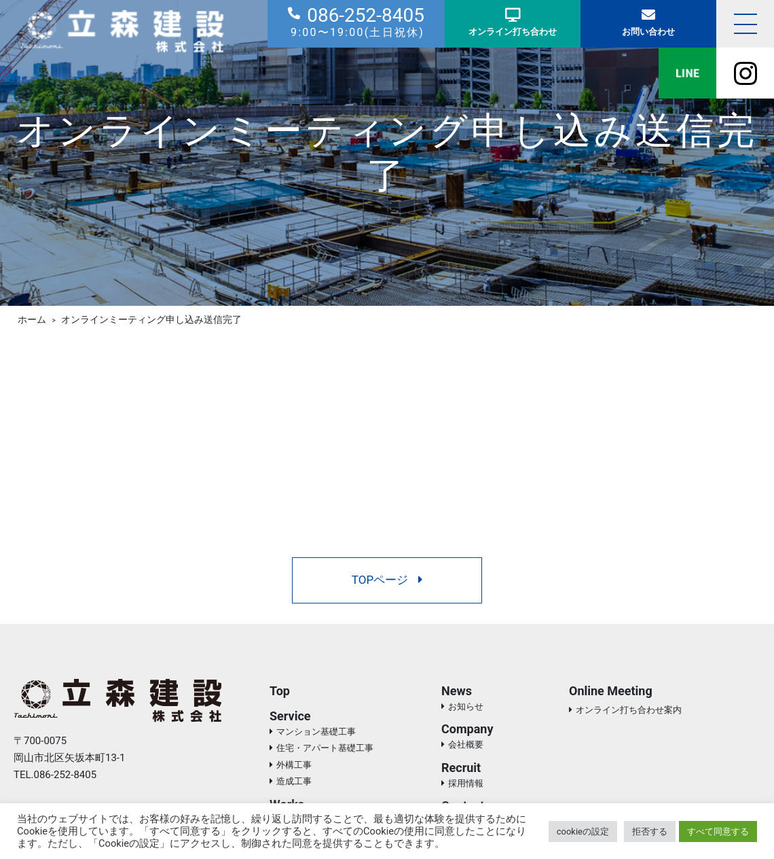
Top (280, 691)
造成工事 (294, 781)
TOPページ (387, 579)
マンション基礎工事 (316, 731)
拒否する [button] (649, 831)
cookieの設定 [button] (583, 831)
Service (290, 716)
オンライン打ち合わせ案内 (629, 710)
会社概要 (465, 744)
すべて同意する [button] (718, 831)
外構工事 (294, 765)
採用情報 (465, 783)
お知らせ (465, 706)
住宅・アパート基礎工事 (324, 748)
